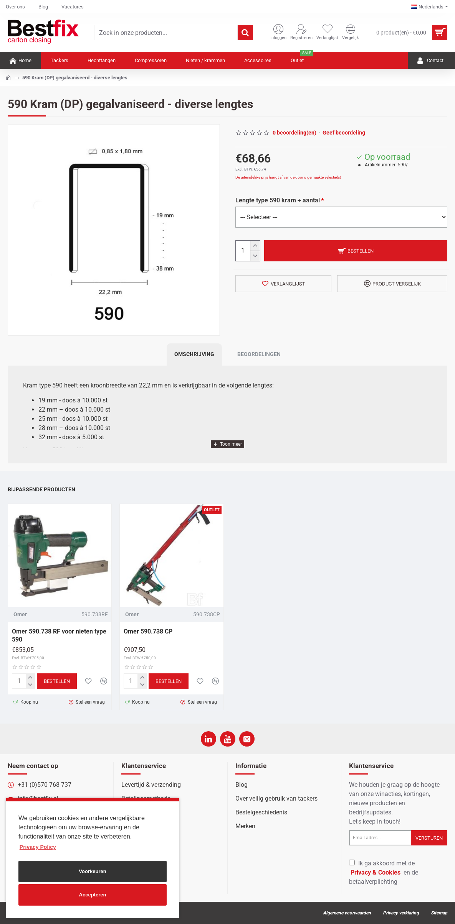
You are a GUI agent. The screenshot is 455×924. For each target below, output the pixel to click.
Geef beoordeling (344, 133)
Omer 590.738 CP (148, 631)
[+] (255, 246)
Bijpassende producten (41, 489)
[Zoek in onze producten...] (245, 32)
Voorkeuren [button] (92, 871)
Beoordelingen (259, 354)
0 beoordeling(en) (294, 133)
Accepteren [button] (92, 895)
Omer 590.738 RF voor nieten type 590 (59, 635)
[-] (255, 256)
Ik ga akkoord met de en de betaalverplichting (383, 872)
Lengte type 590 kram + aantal (277, 200)
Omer (20, 614)
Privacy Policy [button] (38, 847)
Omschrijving (194, 354)
